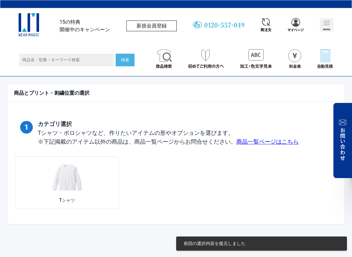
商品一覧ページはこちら (267, 142)
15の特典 (70, 22)
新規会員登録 (151, 26)
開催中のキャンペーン (85, 30)
